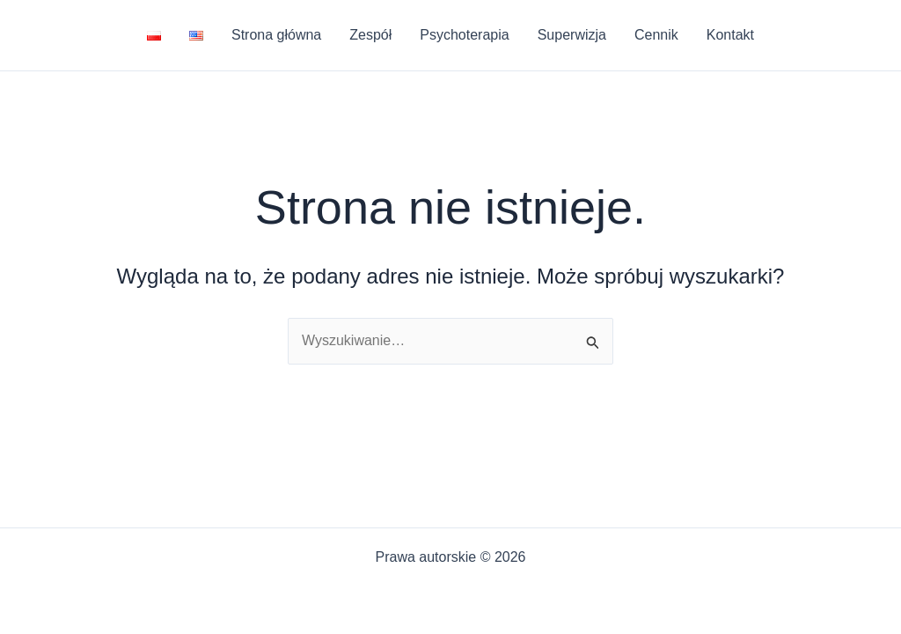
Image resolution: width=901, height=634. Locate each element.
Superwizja (572, 34)
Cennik (656, 34)
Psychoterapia (464, 34)
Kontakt (730, 34)
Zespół (370, 34)
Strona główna (276, 34)
